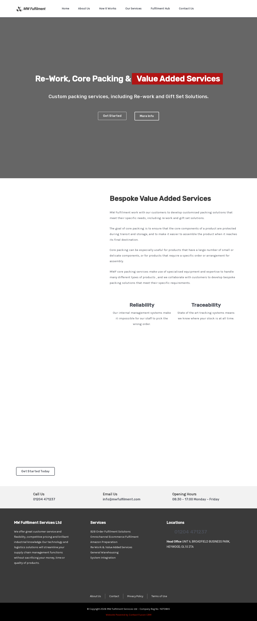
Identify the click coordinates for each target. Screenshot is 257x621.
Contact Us (186, 8)
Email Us (110, 494)
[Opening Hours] (167, 494)
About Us (84, 8)
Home (65, 8)
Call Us (38, 494)
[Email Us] (98, 494)
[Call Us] (28, 494)
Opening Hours (184, 494)
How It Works (107, 8)
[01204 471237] (169, 531)
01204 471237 (190, 531)
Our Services (133, 8)
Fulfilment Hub (160, 8)
